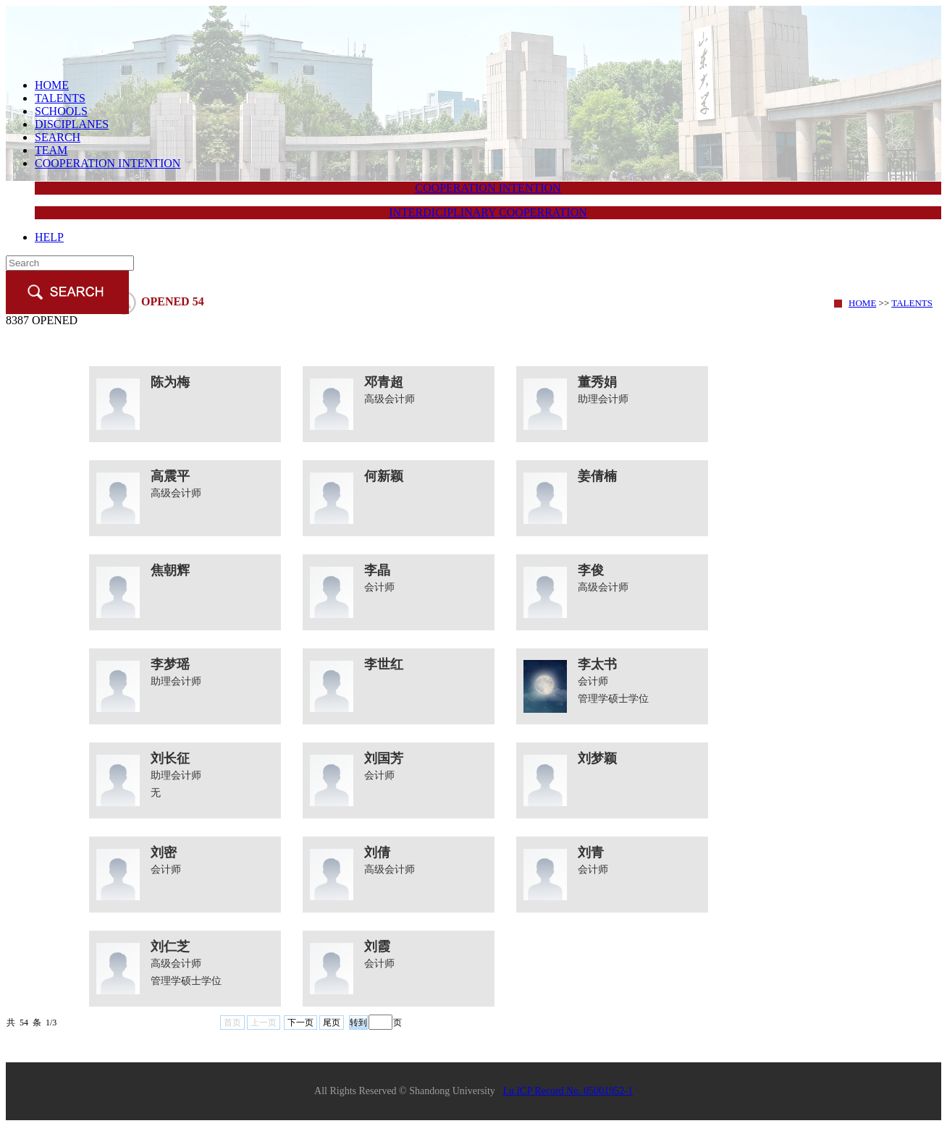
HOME (52, 85)
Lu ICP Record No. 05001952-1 (567, 1090)
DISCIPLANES (72, 124)
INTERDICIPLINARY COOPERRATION (488, 212)
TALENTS (60, 98)
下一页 (300, 1022)
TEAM (51, 150)
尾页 (331, 1022)
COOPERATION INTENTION (107, 163)
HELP (49, 237)
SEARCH (57, 137)
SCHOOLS (61, 111)
